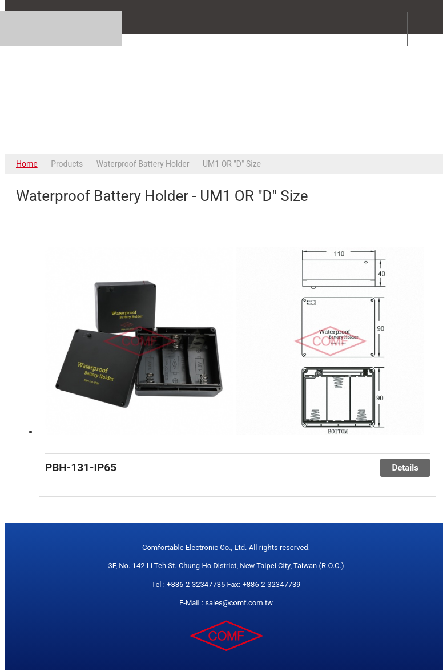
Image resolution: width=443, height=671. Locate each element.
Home (27, 163)
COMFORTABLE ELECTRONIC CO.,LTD (226, 94)
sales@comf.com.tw (239, 602)
